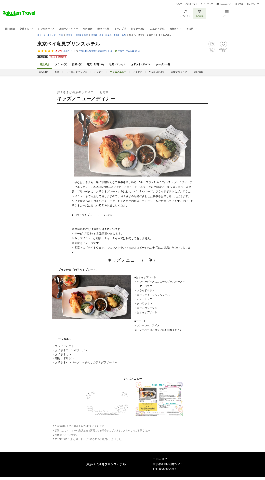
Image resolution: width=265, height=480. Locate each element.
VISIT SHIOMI (156, 72)
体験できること (179, 72)
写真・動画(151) (95, 64)
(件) (68, 51)
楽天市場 (239, 4)
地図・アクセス (117, 64)
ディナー (98, 72)
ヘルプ (179, 4)
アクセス (137, 72)
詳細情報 (198, 72)
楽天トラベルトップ (46, 35)
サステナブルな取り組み (129, 51)
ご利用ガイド (191, 4)
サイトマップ (207, 4)
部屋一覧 (77, 64)
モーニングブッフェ (76, 72)
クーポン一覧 (163, 64)
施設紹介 (43, 72)
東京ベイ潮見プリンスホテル (68, 43)
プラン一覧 (61, 64)
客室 (57, 72)
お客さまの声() (140, 64)
